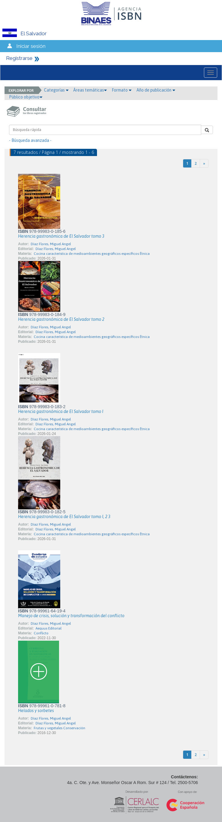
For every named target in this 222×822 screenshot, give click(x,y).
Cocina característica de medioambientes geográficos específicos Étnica (92, 254)
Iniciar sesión (30, 46)
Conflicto (41, 633)
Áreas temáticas (90, 90)
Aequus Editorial (48, 628)
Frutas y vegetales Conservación (59, 728)
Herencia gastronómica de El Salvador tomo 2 (61, 319)
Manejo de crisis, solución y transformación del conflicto (71, 615)
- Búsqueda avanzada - (30, 140)
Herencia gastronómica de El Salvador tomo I (60, 411)
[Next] (204, 163)
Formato (122, 90)
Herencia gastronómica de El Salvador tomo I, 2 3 (64, 516)
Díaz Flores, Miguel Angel (51, 244)
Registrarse (19, 58)
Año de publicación (155, 90)
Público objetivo (25, 97)
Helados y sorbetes (36, 710)
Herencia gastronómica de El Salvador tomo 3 (61, 236)
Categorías (56, 90)
